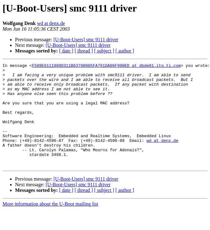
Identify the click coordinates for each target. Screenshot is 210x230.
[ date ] (66, 50)
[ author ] (124, 50)
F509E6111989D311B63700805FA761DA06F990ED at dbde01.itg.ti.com (106, 66)
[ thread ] (83, 50)
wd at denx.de (51, 23)
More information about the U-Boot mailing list (50, 224)
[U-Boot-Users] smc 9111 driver (86, 39)
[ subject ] (104, 50)
